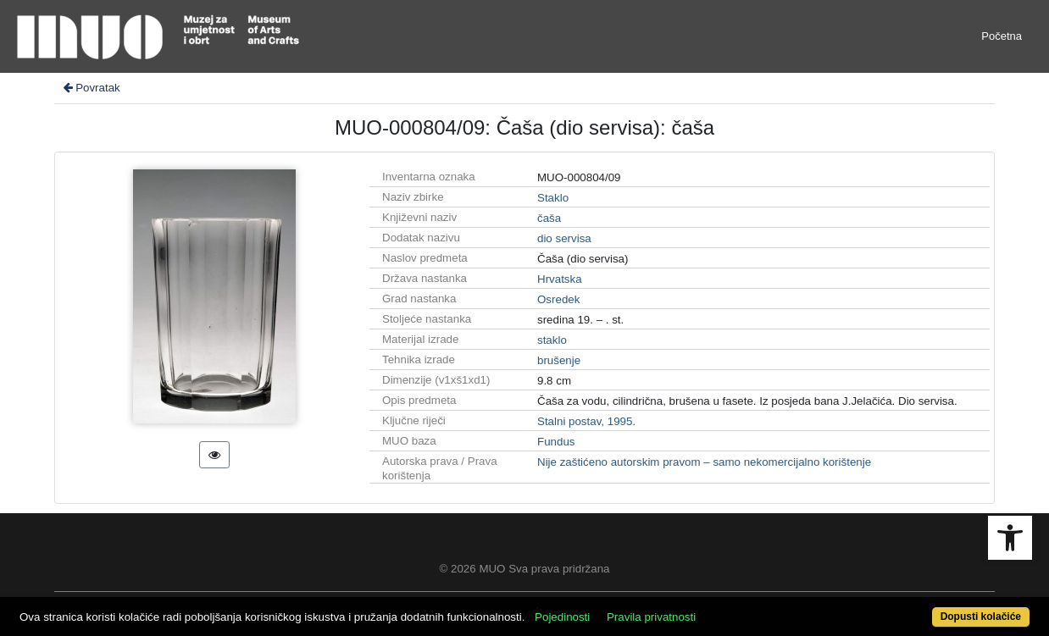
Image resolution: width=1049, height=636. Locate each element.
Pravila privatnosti (651, 617)
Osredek (558, 299)
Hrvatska (559, 279)
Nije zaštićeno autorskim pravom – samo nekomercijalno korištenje (704, 462)
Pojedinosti (562, 617)
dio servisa (564, 238)
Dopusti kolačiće (981, 616)
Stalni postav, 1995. (586, 421)
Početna (1001, 36)
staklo (552, 340)
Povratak (90, 87)
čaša (549, 218)
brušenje (558, 360)
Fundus (555, 441)
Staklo (553, 197)
